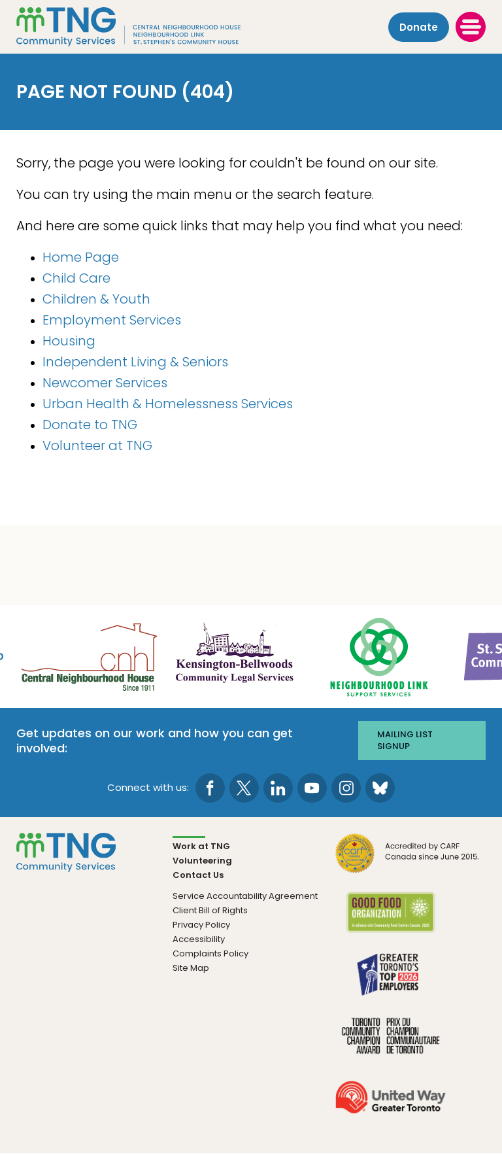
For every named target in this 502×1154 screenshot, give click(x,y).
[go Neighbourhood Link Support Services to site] (380, 655)
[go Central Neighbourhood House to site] (88, 655)
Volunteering (202, 860)
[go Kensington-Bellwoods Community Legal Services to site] (234, 655)
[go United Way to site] (390, 1104)
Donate (418, 27)
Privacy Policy (201, 924)
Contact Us (198, 875)
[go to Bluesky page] (380, 788)
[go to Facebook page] (210, 788)
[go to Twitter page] (244, 788)
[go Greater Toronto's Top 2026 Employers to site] (390, 981)
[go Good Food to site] (390, 920)
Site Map (191, 968)
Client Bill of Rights (210, 910)
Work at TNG (201, 846)
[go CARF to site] (407, 860)
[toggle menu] (471, 27)
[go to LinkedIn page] (278, 788)
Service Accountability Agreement (245, 896)
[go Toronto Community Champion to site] (390, 1043)
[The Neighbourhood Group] (144, 26)
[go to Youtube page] (312, 788)
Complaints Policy (210, 953)
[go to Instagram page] (346, 788)
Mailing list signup (405, 740)
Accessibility (199, 939)
